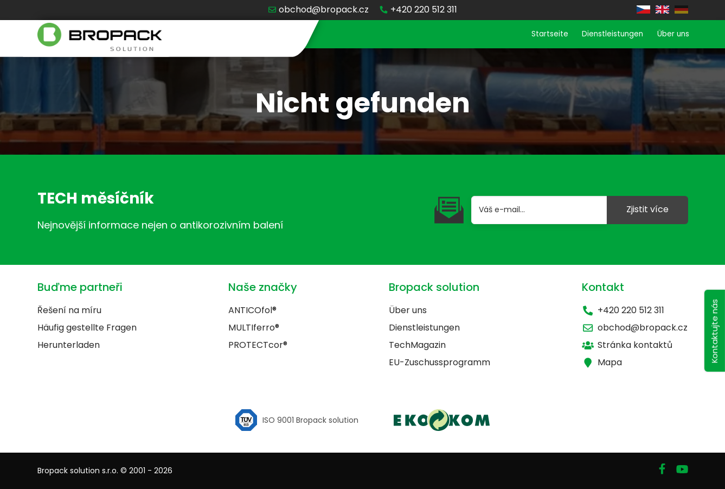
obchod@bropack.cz (635, 327)
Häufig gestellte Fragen (87, 327)
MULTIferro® (253, 327)
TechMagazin (417, 345)
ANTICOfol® (252, 310)
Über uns (669, 35)
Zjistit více (647, 209)
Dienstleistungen (598, 35)
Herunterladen (68, 345)
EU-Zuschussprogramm (439, 362)
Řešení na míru (69, 310)
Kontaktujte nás (713, 342)
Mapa (602, 362)
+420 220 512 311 (623, 310)
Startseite (525, 35)
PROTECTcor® (257, 345)
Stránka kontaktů (627, 345)
